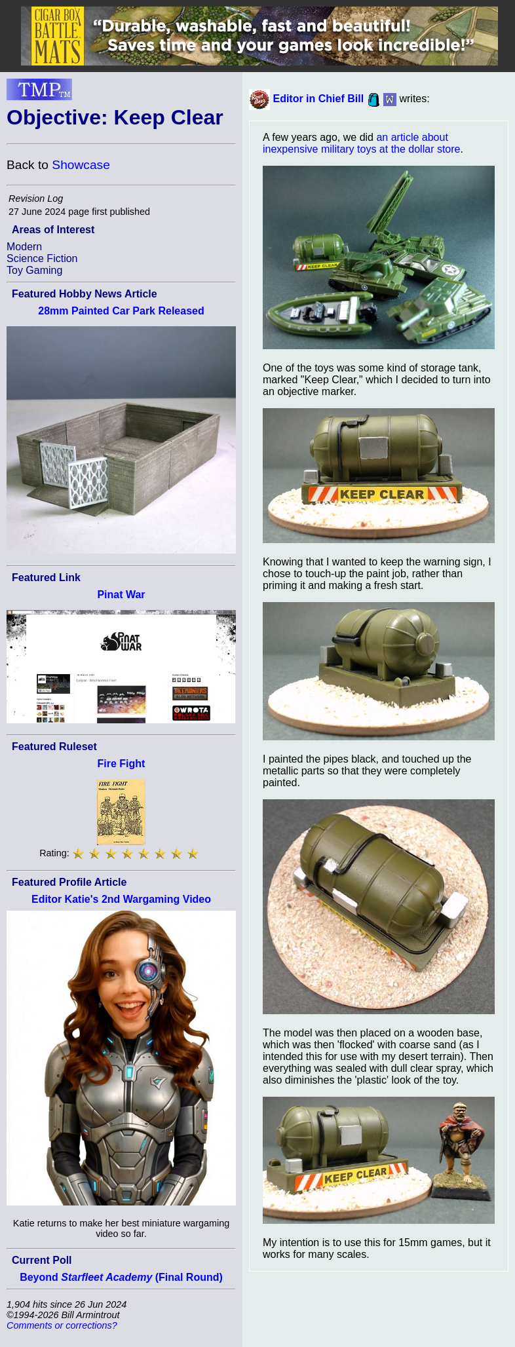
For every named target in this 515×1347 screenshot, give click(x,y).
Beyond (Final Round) (121, 1277)
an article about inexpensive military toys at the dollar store (361, 143)
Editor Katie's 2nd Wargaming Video (121, 899)
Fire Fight (121, 763)
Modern (24, 246)
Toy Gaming (34, 270)
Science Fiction (42, 258)
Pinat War (121, 594)
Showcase (81, 165)
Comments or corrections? (62, 1325)
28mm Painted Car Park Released (121, 310)
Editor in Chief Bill (318, 98)
